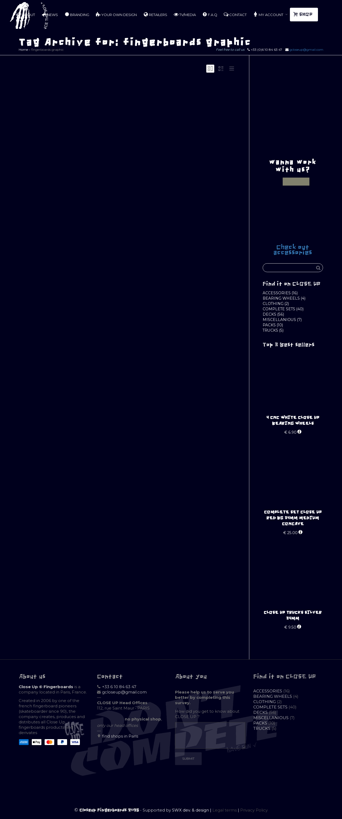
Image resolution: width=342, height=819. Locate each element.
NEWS (49, 14)
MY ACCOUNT (268, 14)
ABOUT (26, 14)
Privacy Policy (254, 810)
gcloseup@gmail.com (306, 50)
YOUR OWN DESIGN (116, 14)
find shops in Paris (120, 736)
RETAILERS (155, 14)
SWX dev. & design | (192, 810)
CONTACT (235, 14)
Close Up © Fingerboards (46, 686)
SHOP (303, 14)
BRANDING (76, 14)
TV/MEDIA (185, 14)
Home (23, 50)
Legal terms (224, 810)
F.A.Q (209, 14)
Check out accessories (292, 250)
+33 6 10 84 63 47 (119, 686)
